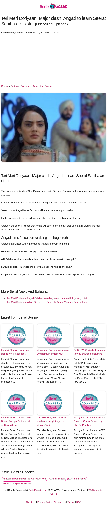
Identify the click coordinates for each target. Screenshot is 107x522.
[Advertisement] (53, 58)
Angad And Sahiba (42, 86)
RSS (78, 502)
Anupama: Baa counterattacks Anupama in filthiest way (53, 352)
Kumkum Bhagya (77, 478)
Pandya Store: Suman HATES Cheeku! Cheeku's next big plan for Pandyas (89, 421)
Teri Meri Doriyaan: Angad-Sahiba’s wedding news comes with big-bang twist (47, 298)
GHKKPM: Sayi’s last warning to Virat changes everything (89, 352)
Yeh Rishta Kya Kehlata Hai (17, 483)
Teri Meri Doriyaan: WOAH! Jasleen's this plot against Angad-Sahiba (51, 421)
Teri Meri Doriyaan (20, 86)
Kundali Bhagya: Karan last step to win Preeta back (15, 352)
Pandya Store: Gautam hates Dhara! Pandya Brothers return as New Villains (17, 421)
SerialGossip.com (38, 490)
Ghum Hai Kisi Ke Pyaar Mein (31, 478)
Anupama (8, 478)
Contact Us (60, 502)
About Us (31, 502)
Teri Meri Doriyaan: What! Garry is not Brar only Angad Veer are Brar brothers (47, 302)
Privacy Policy (44, 502)
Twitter (71, 502)
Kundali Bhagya (57, 478)
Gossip (4, 86)
